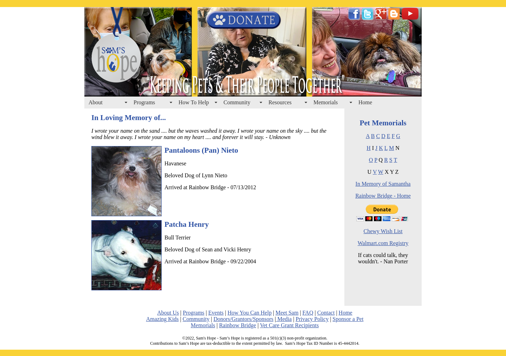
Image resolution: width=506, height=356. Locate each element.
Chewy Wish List (382, 231)
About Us (168, 313)
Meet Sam (286, 313)
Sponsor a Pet (347, 319)
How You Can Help (250, 313)
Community (236, 102)
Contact (326, 313)
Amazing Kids (162, 319)
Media (284, 319)
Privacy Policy (312, 319)
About (96, 102)
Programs (144, 102)
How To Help (194, 102)
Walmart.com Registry (383, 243)
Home (365, 102)
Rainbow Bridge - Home (383, 196)
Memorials (325, 102)
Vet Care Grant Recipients (289, 325)
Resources (280, 102)
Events (216, 313)
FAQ (308, 313)
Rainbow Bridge (237, 325)
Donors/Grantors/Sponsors (243, 319)
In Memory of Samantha (383, 184)
